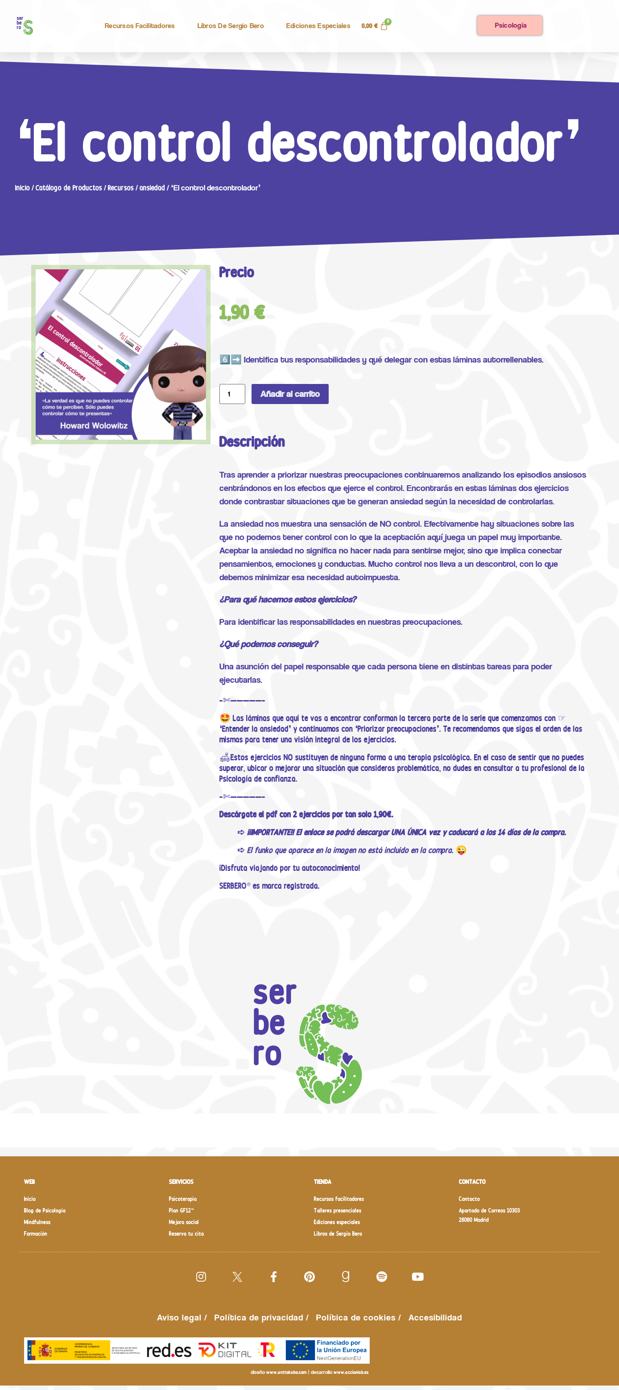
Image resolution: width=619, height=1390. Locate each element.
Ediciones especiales (318, 25)
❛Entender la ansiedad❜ (255, 729)
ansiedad (152, 187)
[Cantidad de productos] (232, 394)
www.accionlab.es (351, 1377)
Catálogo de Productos (69, 187)
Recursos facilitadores (140, 25)
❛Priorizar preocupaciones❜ (397, 729)
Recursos (121, 187)
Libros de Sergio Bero (231, 25)
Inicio (22, 187)
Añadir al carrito (290, 393)
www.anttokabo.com (286, 1377)
